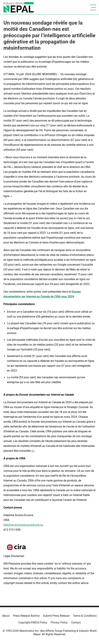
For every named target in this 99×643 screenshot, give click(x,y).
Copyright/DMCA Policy (32, 622)
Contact (76, 622)
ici (32, 450)
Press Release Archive (26, 615)
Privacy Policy (59, 622)
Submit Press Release (56, 615)
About (6, 615)
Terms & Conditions (85, 615)
